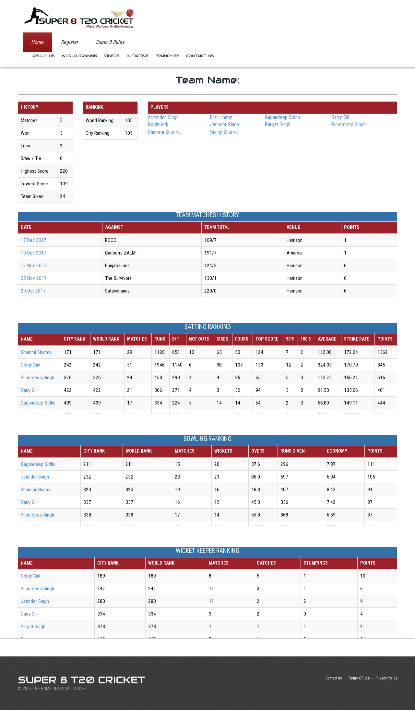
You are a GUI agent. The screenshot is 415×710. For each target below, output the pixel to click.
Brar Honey (221, 117)
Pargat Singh (277, 124)
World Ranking (79, 56)
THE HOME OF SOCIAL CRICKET (60, 688)
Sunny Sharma (224, 132)
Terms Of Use (359, 678)
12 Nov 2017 (34, 265)
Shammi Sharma (164, 132)
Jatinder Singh (224, 124)
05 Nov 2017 (34, 278)
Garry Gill (340, 117)
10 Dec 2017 (33, 253)
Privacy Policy (386, 678)
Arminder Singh (163, 117)
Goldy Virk (158, 124)
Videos (112, 56)
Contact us (200, 56)
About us (43, 56)
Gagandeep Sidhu (282, 117)
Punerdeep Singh (348, 124)
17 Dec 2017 (33, 240)
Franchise (167, 56)
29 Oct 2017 (33, 291)
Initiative (137, 56)
